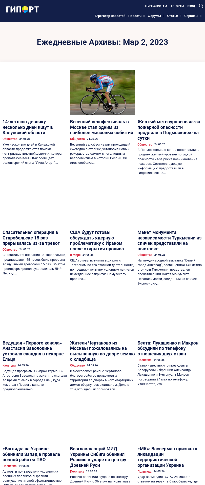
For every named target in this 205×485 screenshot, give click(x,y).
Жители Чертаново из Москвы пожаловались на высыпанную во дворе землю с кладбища (99, 327)
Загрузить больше (102, 471)
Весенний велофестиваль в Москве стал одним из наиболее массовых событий (100, 125)
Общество (9, 131)
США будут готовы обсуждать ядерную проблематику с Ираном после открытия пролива (98, 226)
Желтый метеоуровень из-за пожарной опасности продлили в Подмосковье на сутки (165, 125)
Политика (143, 333)
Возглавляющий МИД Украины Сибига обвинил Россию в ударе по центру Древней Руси (99, 424)
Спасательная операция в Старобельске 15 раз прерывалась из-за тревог (35, 226)
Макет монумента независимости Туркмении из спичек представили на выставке (168, 226)
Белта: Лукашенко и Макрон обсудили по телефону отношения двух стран (169, 325)
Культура (8, 337)
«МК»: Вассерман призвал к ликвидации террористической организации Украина (163, 424)
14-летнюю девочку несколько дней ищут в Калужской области (33, 123)
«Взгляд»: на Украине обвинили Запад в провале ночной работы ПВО (34, 422)
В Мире (75, 236)
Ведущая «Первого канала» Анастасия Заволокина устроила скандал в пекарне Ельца (35, 327)
